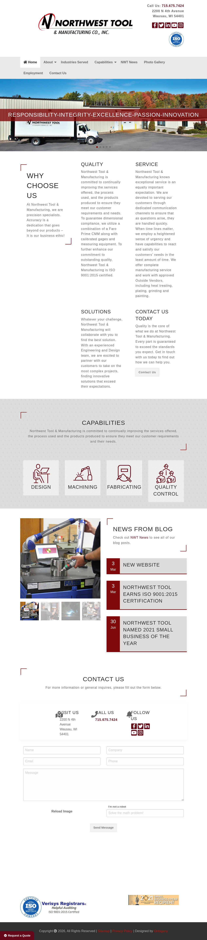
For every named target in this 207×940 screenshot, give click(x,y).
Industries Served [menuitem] (74, 62)
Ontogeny (161, 931)
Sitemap (104, 931)
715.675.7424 (173, 5)
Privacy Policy (122, 931)
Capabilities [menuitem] (104, 62)
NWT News (139, 594)
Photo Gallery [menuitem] (154, 62)
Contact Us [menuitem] (57, 73)
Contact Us (147, 372)
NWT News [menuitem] (129, 62)
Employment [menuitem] (33, 73)
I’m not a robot (117, 863)
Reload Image (61, 868)
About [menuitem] (48, 62)
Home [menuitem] (30, 62)
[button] (97, 147)
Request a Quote (17, 935)
